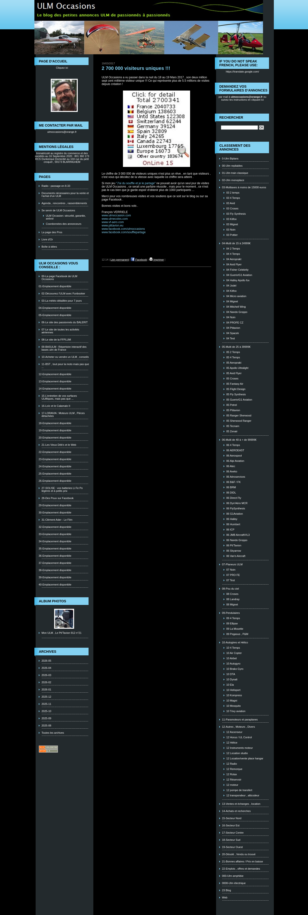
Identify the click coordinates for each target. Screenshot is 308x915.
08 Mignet (232, 604)
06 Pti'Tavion (233, 545)
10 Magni (231, 700)
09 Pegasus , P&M (237, 634)
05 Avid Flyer (234, 373)
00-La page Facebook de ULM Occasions (59, 278)
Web (224, 897)
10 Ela (230, 684)
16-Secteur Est (231, 825)
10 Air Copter (234, 653)
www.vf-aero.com (113, 222)
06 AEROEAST (235, 450)
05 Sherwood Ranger (238, 420)
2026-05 (46, 660)
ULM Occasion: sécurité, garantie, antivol (66, 217)
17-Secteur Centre (233, 832)
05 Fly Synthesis (236, 394)
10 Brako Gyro (235, 668)
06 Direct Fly (233, 497)
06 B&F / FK (233, 482)
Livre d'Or (47, 239)
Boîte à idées (49, 246)
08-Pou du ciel (230, 588)
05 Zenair (231, 431)
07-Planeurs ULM (232, 564)
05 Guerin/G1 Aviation (239, 399)
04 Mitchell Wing (236, 306)
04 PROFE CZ (235, 322)
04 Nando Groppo (236, 312)
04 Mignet (232, 301)
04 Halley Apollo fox (238, 280)
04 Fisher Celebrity (237, 269)
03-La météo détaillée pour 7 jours (62, 300)
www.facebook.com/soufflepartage (124, 232)
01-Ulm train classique (235, 172)
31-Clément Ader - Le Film (57, 519)
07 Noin (231, 569)
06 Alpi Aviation (235, 460)
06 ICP (230, 529)
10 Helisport (233, 690)
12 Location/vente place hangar (244, 758)
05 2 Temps (233, 352)
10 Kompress (234, 695)
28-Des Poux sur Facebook (58, 498)
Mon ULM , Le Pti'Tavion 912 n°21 (62, 632)
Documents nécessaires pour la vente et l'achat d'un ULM (65, 194)
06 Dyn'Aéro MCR (237, 503)
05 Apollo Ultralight (237, 367)
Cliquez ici (62, 67)
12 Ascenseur (234, 732)
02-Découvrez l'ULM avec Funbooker (63, 293)
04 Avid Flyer (234, 264)
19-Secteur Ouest (232, 847)
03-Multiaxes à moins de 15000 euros (244, 187)
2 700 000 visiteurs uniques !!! (136, 68)
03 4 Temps (233, 197)
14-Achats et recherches (236, 811)
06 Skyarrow (233, 550)
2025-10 (46, 711)
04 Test (230, 338)
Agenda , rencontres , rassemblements (64, 203)
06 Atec (230, 466)
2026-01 (46, 689)
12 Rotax (231, 774)
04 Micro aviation (236, 296)
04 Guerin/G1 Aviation (239, 275)
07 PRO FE (233, 574)
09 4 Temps (233, 618)
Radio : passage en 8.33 (56, 185)
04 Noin (231, 317)
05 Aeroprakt (233, 362)
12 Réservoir (233, 779)
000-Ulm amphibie (233, 875)
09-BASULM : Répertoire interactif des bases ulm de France (64, 348)
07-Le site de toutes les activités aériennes (60, 331)
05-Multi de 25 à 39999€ (236, 346)
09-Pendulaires (231, 612)
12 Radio (231, 763)
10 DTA (230, 674)
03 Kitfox (231, 219)
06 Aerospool (234, 455)
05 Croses (232, 378)
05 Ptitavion (233, 410)
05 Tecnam (232, 426)
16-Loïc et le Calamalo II (56, 405)
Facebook (139, 259)
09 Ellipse (232, 623)
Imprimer (156, 259)
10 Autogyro (233, 663)
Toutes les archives (53, 732)
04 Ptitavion (233, 327)
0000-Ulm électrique (234, 883)
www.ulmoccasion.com (116, 215)
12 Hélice (231, 742)
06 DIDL (231, 492)
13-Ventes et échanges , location (241, 803)
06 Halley (231, 519)
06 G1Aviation (234, 513)
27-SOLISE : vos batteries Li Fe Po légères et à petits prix (62, 489)
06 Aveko (231, 471)
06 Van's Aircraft (235, 556)
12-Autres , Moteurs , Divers (238, 726)
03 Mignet (232, 224)
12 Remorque (234, 769)
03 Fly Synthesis (236, 213)
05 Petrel (231, 404)
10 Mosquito (233, 705)
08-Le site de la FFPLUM (56, 339)
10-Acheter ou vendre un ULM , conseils (65, 356)
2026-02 (46, 682)
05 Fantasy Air (234, 383)
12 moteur (232, 784)
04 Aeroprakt (233, 259)
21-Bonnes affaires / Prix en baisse (242, 861)
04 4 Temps (233, 253)
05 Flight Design (236, 389)
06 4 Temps (233, 445)
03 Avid (230, 203)
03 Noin (231, 229)
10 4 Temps (233, 647)
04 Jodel (231, 285)
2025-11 (46, 703)
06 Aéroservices (235, 476)
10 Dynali (231, 679)
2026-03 (46, 675)
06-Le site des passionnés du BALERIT (65, 322)
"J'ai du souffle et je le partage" (136, 183)
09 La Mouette (234, 628)
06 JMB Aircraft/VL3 (238, 534)
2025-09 (46, 718)
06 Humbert (233, 524)
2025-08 (46, 725)
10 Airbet (231, 658)
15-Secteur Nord (232, 818)
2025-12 (46, 696)
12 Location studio (237, 753)
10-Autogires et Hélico (235, 642)
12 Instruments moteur (239, 747)
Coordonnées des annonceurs (63, 223)
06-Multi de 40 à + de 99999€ (239, 439)
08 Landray (233, 599)
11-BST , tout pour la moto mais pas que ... (65, 365)
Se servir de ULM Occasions (58, 210)
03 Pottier (232, 234)
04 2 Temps (233, 248)
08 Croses (232, 593)
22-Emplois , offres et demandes (241, 868)
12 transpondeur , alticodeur (242, 795)
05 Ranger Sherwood (238, 415)
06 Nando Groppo (236, 540)
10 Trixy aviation (235, 711)
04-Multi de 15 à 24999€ (236, 243)
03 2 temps (232, 192)
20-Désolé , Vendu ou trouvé (239, 854)
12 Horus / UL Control (239, 737)
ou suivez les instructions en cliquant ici (243, 98)
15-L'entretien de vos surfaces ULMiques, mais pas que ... (59, 397)
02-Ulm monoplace (233, 180)
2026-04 (46, 667)
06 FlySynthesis (235, 508)
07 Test (230, 580)
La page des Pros (52, 232)
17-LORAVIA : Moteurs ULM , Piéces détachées (63, 414)
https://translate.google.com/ (242, 71)
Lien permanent (119, 259)
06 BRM (231, 487)
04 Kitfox (231, 290)
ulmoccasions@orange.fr (62, 131)
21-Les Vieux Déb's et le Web (59, 444)
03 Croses (232, 208)
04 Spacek (232, 333)
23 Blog (226, 890)
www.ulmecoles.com (115, 218)
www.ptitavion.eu (112, 225)
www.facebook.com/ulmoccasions (123, 229)
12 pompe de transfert (239, 790)
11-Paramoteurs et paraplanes (240, 719)
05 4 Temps (233, 357)
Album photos (52, 601)
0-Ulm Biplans (230, 158)
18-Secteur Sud (231, 839)
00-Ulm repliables (232, 165)
